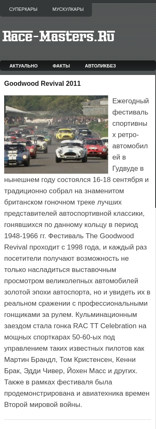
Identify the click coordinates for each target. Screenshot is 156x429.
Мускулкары (68, 9)
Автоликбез (100, 65)
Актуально (24, 65)
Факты (61, 65)
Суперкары (23, 9)
